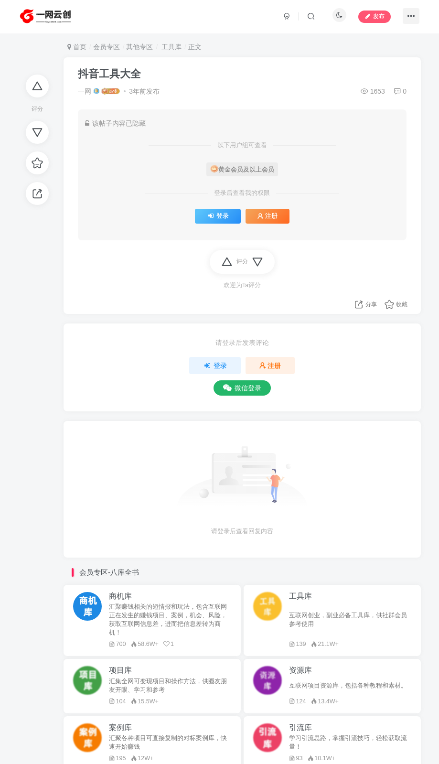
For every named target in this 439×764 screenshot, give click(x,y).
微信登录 (242, 388)
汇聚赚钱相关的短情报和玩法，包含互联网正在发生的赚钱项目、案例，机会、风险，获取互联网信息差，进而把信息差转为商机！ (168, 619)
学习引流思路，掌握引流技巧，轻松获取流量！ (348, 742)
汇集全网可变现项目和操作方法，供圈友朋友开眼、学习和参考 (168, 685)
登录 (217, 216)
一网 (84, 91)
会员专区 (106, 47)
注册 (267, 216)
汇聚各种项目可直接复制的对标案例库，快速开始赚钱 (168, 742)
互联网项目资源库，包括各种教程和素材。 (348, 685)
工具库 (171, 47)
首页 (76, 47)
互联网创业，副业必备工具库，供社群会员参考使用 (348, 619)
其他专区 (139, 47)
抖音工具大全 (109, 74)
